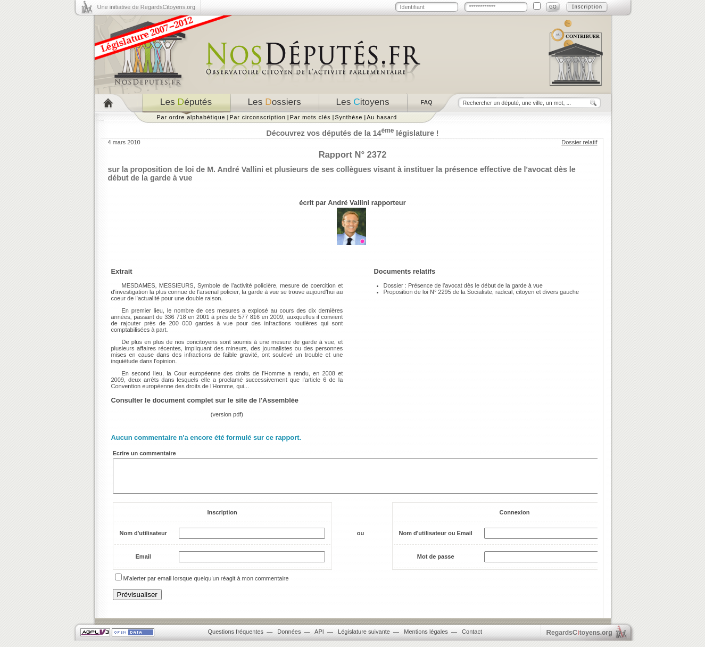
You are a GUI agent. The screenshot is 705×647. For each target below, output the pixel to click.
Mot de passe (435, 563)
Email (143, 563)
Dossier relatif (579, 142)
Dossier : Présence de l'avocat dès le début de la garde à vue (463, 285)
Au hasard (382, 117)
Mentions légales (426, 638)
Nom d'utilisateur (143, 539)
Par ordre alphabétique (191, 117)
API (319, 638)
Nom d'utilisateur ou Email (435, 539)
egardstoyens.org (579, 639)
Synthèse (348, 117)
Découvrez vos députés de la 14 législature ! (352, 133)
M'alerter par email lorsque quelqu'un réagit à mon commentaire (206, 585)
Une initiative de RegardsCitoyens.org (146, 7)
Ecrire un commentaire (144, 453)
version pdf (227, 414)
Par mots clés (310, 117)
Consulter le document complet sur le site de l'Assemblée (205, 400)
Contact (472, 638)
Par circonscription (257, 117)
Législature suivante (364, 638)
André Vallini (348, 203)
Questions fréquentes (236, 638)
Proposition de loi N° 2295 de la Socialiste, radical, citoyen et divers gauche (481, 292)
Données (289, 638)
